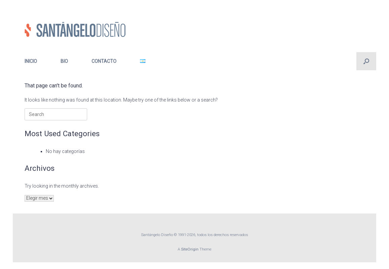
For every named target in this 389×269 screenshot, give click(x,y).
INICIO (31, 61)
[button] (366, 61)
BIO (64, 61)
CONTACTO (104, 61)
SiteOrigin (190, 249)
